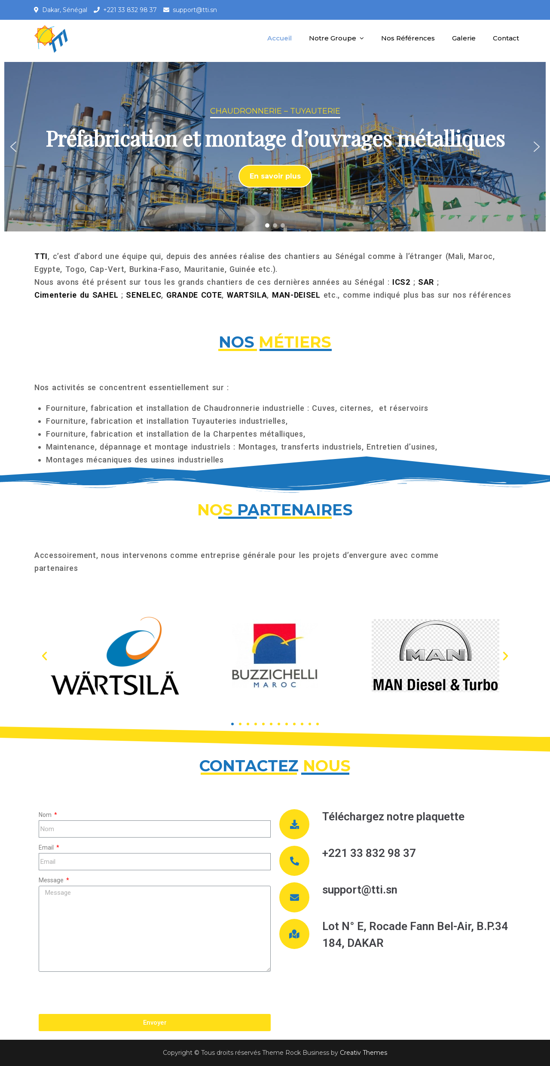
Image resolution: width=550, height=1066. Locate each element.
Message (52, 880)
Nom (46, 814)
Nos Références (408, 38)
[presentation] (104, 993)
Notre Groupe (332, 38)
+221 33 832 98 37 (130, 10)
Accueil (279, 38)
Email (47, 847)
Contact (506, 38)
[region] (275, 146)
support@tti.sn (195, 10)
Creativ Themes (363, 1053)
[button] (13, 147)
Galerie (464, 38)
